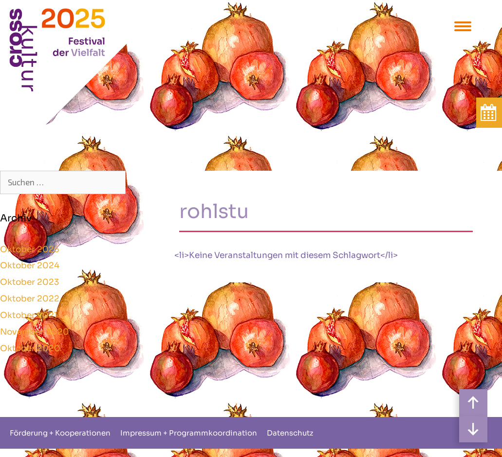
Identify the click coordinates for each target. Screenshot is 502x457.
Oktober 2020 (30, 348)
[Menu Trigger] (463, 25)
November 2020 (34, 332)
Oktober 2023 (29, 282)
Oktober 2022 (29, 299)
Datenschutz (290, 432)
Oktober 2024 (29, 265)
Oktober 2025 (29, 249)
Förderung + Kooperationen (60, 432)
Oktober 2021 (28, 315)
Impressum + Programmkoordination (188, 432)
